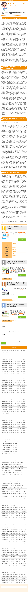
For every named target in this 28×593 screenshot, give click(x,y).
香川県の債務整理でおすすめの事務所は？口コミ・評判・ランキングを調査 (13, 370)
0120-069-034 (14, 249)
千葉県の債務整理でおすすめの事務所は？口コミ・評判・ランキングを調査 (13, 418)
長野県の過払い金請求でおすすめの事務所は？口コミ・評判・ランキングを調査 (14, 546)
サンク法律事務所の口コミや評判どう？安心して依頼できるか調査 (12, 479)
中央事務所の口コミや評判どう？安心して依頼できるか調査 (11, 490)
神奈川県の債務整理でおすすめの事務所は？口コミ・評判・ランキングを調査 (13, 414)
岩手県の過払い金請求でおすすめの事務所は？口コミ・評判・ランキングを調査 (14, 579)
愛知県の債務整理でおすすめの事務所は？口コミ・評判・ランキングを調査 (13, 397)
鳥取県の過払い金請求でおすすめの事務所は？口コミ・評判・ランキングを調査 (14, 524)
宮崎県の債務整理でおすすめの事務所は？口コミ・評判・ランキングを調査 (13, 355)
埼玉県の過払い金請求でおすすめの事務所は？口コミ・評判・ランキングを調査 (14, 564)
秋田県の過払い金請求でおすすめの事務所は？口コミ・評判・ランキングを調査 (14, 575)
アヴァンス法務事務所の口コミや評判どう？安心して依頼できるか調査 (12, 467)
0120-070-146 (14, 253)
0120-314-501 (14, 320)
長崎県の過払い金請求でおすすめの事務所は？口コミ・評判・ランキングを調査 (14, 503)
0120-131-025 (14, 255)
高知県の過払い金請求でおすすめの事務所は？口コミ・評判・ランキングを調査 (14, 508)
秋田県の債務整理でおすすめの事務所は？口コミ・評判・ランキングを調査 (13, 431)
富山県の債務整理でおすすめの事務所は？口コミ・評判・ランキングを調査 (13, 410)
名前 (2, 329)
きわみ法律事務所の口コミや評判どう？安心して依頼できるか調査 (12, 465)
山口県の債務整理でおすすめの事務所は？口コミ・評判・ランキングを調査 (13, 374)
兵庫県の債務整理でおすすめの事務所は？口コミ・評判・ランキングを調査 (13, 387)
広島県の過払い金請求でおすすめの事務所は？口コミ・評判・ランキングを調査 (14, 518)
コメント (3, 334)
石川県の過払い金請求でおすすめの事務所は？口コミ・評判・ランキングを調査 (14, 551)
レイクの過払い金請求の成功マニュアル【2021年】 (9, 446)
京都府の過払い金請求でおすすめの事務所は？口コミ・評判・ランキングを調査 (14, 534)
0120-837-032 (14, 278)
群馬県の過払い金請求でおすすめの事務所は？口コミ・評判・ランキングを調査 (14, 566)
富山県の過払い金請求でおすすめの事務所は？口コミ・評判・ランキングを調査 (14, 553)
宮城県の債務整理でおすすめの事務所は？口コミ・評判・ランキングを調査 (13, 433)
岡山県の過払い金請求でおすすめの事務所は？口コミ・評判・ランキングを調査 (14, 520)
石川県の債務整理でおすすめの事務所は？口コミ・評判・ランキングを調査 (13, 408)
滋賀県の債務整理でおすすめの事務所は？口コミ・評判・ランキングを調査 (13, 393)
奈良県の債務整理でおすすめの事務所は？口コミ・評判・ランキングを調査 (13, 385)
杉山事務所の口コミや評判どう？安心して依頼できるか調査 (11, 484)
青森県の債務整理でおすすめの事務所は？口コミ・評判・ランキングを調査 (13, 437)
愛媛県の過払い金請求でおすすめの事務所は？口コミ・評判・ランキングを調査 (14, 510)
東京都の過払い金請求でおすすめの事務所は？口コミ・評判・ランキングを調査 (14, 560)
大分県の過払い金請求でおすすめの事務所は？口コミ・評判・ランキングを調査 (14, 499)
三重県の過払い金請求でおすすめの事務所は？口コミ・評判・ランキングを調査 (14, 538)
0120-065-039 (14, 245)
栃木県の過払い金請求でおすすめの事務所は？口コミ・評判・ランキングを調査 (14, 568)
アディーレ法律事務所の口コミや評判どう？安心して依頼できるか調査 (12, 486)
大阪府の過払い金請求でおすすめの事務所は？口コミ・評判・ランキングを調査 (14, 532)
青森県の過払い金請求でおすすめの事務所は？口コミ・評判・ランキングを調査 (14, 581)
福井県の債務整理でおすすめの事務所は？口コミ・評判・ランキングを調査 (13, 406)
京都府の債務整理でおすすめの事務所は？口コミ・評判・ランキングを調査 (13, 391)
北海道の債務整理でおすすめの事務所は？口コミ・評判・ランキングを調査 (13, 439)
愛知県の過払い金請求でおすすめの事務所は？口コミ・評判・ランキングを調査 (14, 540)
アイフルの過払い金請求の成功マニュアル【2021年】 (10, 444)
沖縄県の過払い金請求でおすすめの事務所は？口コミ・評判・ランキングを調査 (14, 492)
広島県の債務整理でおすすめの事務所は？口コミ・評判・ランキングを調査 (13, 376)
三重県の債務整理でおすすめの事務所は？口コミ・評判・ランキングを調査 (13, 395)
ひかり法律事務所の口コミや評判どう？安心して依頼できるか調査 (12, 473)
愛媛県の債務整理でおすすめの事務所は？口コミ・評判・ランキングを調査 (13, 368)
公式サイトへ (22, 239)
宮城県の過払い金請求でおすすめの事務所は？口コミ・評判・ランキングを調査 (14, 577)
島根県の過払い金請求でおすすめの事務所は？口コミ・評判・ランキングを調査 (14, 522)
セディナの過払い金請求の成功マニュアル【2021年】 (10, 452)
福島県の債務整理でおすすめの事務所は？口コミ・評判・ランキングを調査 (13, 427)
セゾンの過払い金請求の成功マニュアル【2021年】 (9, 454)
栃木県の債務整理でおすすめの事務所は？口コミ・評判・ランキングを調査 (13, 423)
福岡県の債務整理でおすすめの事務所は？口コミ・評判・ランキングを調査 (13, 364)
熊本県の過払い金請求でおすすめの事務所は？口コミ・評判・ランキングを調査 (14, 501)
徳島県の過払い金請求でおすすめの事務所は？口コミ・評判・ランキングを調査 (14, 514)
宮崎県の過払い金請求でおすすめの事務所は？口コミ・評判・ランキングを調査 (14, 497)
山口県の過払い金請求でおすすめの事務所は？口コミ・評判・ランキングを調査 (14, 516)
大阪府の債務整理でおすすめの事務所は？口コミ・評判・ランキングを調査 (13, 389)
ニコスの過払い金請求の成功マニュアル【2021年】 (9, 448)
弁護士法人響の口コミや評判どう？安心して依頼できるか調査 (11, 471)
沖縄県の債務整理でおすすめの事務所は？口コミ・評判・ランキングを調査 (13, 351)
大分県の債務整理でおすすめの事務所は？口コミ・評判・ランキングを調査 (13, 357)
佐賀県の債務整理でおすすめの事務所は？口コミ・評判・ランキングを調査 (13, 362)
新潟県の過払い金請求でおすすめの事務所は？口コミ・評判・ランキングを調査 (14, 555)
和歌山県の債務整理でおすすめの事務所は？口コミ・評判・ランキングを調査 (13, 383)
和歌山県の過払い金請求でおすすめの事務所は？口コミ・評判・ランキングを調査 (14, 526)
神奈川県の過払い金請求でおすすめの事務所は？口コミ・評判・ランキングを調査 (14, 558)
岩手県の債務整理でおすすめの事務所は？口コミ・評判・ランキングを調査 (13, 435)
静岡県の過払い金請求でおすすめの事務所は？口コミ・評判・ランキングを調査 (14, 542)
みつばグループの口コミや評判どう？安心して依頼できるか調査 (11, 477)
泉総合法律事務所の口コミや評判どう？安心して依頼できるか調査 (12, 475)
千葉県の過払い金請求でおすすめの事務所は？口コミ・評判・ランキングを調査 (14, 562)
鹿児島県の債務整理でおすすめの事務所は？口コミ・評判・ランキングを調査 (13, 353)
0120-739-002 (14, 300)
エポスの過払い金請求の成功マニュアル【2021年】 (9, 458)
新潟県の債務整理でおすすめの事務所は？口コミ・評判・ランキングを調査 (13, 412)
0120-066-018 (14, 243)
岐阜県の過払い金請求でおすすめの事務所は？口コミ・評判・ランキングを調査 (14, 544)
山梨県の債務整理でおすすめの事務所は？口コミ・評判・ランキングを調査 (13, 404)
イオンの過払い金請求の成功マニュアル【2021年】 (9, 456)
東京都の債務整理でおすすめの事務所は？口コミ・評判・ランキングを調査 (13, 416)
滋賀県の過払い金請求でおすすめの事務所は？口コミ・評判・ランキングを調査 (14, 536)
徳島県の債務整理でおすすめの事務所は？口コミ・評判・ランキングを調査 (13, 372)
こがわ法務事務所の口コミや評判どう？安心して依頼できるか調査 (12, 488)
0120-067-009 (14, 251)
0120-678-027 (14, 257)
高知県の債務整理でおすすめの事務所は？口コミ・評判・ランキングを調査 (13, 366)
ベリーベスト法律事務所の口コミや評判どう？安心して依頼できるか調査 (13, 469)
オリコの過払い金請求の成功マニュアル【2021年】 (9, 450)
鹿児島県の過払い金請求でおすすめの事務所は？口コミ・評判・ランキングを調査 (14, 495)
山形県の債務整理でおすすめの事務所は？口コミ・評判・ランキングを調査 (13, 429)
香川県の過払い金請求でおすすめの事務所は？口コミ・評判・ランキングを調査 (14, 512)
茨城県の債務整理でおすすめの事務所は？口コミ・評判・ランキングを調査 (13, 425)
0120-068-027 (14, 247)
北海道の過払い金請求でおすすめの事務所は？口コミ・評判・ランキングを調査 (14, 583)
